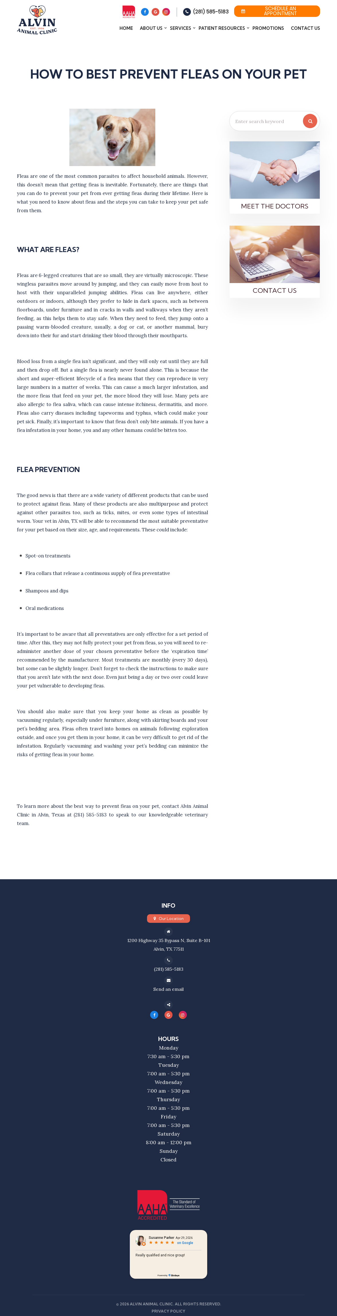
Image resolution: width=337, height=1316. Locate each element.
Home (126, 28)
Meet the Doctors (274, 206)
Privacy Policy (168, 1311)
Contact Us (305, 28)
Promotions (268, 28)
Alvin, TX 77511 (168, 948)
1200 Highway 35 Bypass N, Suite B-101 (168, 940)
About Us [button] (151, 28)
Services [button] (180, 28)
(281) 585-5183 (211, 11)
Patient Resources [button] (222, 28)
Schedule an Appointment (269, 11)
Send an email (168, 989)
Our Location (171, 918)
